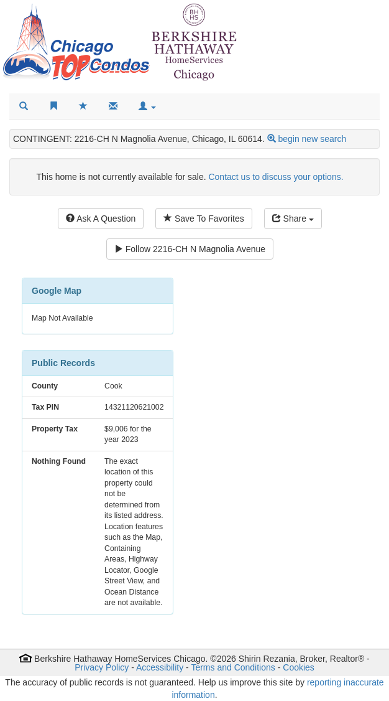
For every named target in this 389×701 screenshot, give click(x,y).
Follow (189, 249)
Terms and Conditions (233, 667)
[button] (147, 106)
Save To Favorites (203, 218)
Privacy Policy (102, 667)
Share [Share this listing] (293, 218)
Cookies (298, 667)
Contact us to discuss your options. (275, 177)
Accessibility (159, 667)
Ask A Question (100, 218)
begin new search (312, 139)
